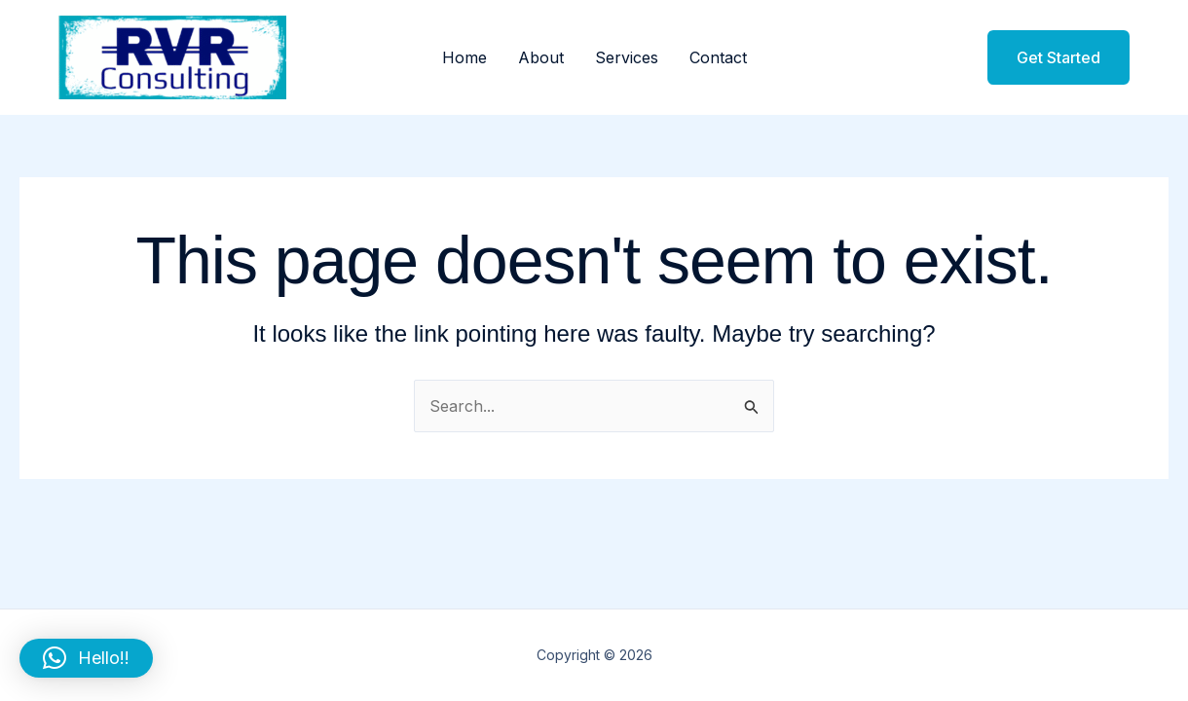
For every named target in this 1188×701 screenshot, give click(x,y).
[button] (1046, 57)
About (541, 57)
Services (626, 57)
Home (464, 57)
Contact (718, 57)
